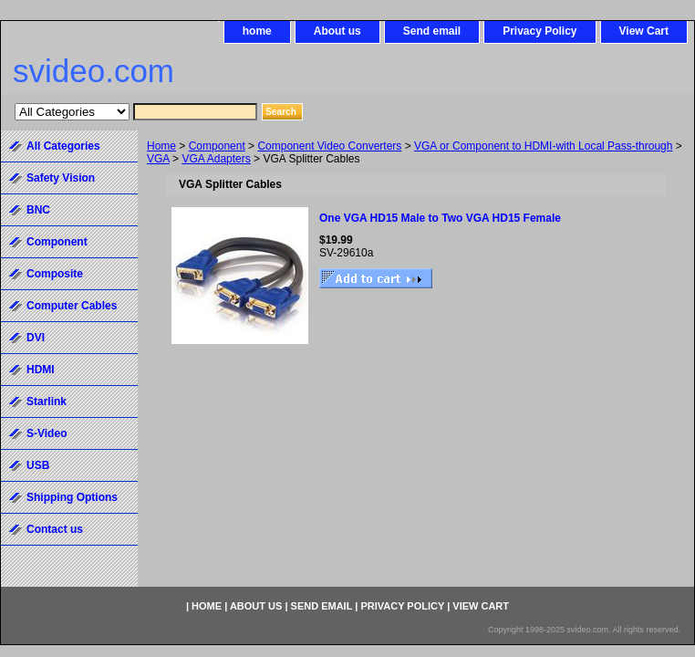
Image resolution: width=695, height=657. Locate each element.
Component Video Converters (329, 146)
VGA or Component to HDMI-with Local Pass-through (543, 146)
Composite (54, 273)
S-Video (46, 433)
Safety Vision (60, 178)
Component (217, 146)
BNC (38, 209)
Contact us (54, 529)
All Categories (63, 146)
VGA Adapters (216, 158)
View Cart (644, 31)
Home (161, 146)
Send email (432, 31)
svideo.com (93, 71)
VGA (158, 158)
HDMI (40, 369)
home (257, 31)
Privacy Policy (539, 31)
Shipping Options (72, 497)
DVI (35, 337)
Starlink (46, 401)
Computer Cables (71, 305)
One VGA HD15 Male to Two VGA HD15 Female (440, 218)
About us (337, 31)
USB (37, 465)
